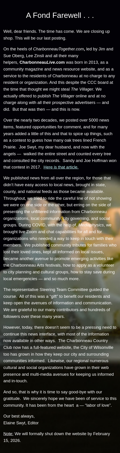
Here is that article (60, 167)
